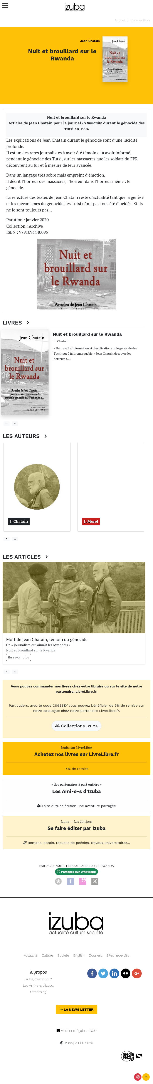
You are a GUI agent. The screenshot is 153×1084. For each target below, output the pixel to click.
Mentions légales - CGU (76, 1031)
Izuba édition (140, 20)
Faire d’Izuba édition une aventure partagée (76, 806)
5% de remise (76, 769)
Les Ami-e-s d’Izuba (38, 985)
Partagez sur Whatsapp (76, 871)
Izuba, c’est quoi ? (38, 979)
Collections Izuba (76, 725)
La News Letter (76, 1009)
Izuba (66, 1043)
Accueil (120, 20)
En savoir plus (18, 657)
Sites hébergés (117, 955)
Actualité (30, 955)
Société (63, 955)
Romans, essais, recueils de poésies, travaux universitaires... (76, 843)
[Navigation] (75, 7)
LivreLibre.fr (86, 691)
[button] (3, 5)
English (78, 955)
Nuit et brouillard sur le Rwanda (62, 55)
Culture (47, 955)
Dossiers (95, 955)
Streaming (38, 992)
